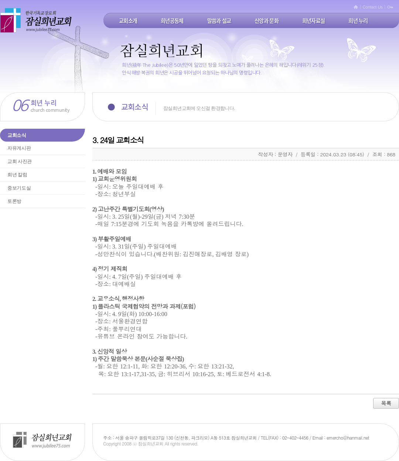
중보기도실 (19, 188)
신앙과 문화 (267, 21)
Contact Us (373, 7)
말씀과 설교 (219, 21)
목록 (386, 403)
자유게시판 (19, 148)
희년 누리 (358, 21)
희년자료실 (313, 21)
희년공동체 (172, 21)
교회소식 (16, 135)
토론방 (14, 201)
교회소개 (128, 21)
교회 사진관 (19, 161)
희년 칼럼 (17, 174)
